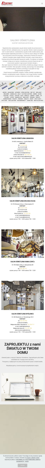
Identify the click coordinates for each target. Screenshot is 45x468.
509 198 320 (28, 163)
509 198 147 (23, 272)
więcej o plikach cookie (33, 457)
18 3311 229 (23, 216)
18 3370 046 (23, 154)
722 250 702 (23, 329)
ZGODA (22, 465)
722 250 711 (31, 332)
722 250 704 (26, 221)
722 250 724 (27, 160)
